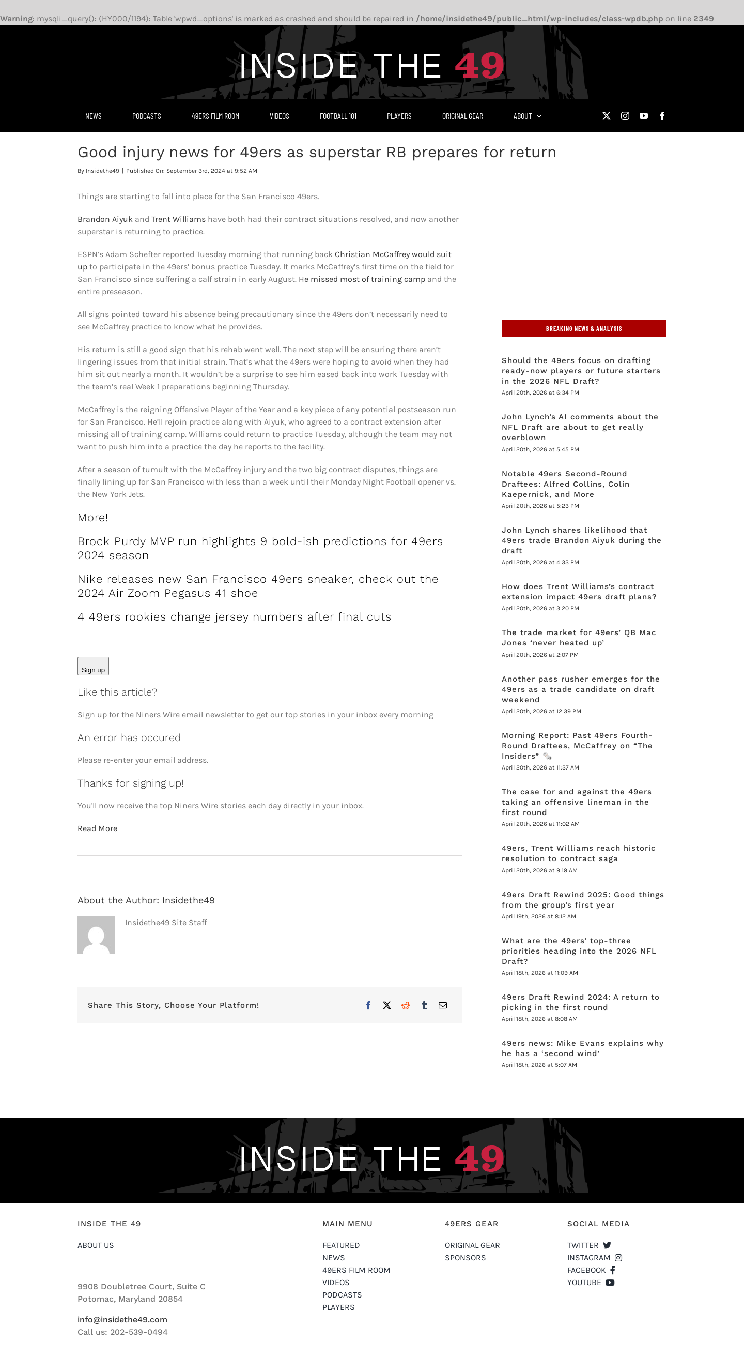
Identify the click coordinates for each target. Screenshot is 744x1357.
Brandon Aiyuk (105, 219)
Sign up (93, 670)
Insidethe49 (102, 170)
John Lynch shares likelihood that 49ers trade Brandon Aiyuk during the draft (582, 540)
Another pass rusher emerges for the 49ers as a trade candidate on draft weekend (581, 689)
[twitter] (606, 116)
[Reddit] (405, 1005)
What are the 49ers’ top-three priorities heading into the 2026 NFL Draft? (579, 951)
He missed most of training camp (362, 279)
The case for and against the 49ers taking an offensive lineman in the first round (577, 802)
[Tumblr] (424, 1005)
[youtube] (644, 116)
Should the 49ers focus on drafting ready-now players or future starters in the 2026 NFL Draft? (581, 371)
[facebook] (662, 116)
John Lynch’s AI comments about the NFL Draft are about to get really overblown (580, 427)
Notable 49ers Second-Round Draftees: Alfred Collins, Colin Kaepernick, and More (566, 484)
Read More (97, 828)
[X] (387, 1005)
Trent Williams (178, 219)
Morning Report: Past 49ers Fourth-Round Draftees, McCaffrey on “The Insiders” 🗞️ (577, 746)
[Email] (442, 1005)
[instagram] (625, 116)
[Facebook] (368, 1005)
